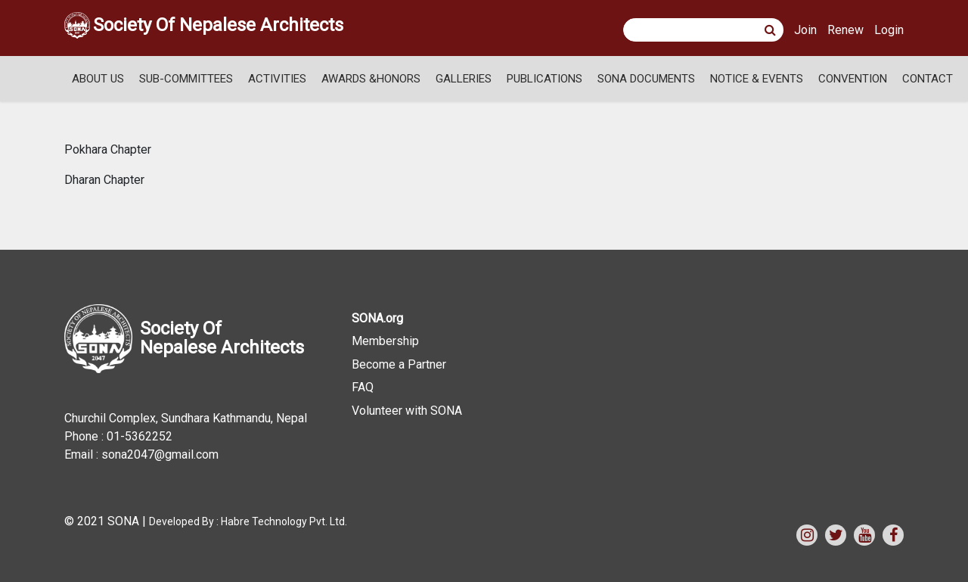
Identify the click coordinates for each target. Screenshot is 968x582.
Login (889, 30)
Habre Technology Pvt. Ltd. (284, 521)
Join (805, 30)
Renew (845, 30)
